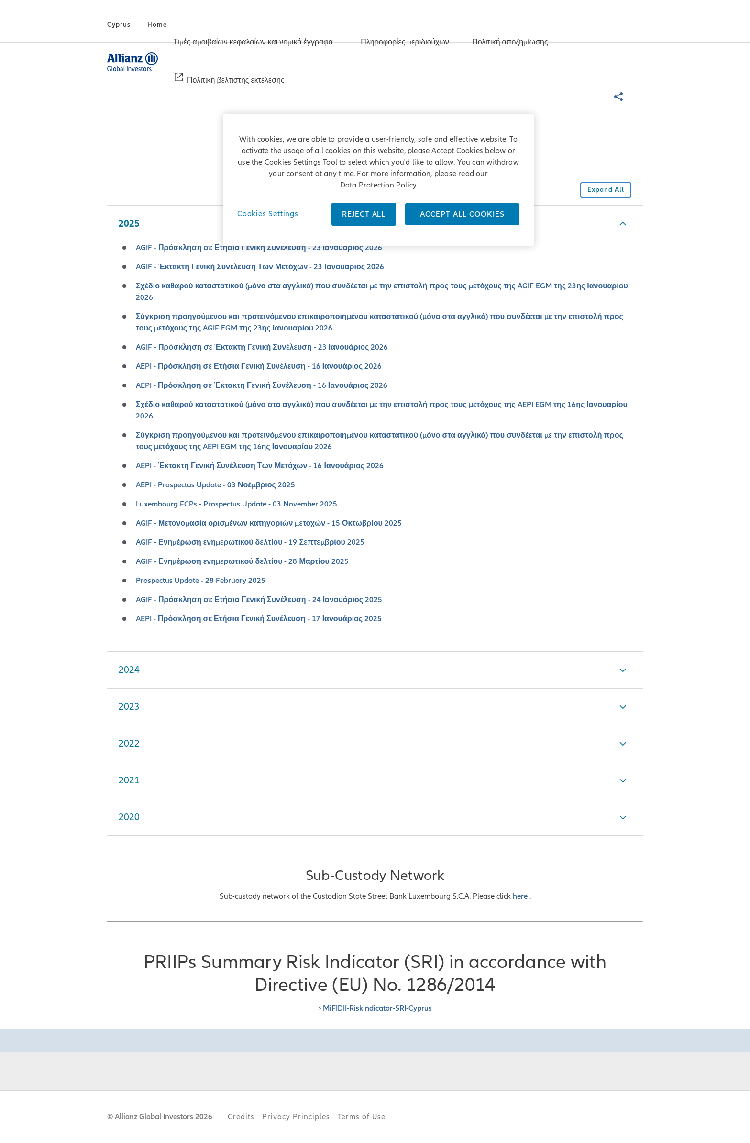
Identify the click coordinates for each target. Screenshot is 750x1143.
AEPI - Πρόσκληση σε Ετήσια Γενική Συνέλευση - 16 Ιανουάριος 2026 (259, 366)
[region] (378, 180)
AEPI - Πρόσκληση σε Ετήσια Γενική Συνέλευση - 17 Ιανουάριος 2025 (259, 619)
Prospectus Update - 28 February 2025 (200, 580)
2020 (129, 817)
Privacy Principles (296, 1116)
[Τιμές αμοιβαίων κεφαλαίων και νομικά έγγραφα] (253, 43)
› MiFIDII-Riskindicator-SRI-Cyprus (375, 1008)
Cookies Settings (267, 214)
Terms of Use (362, 1116)
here (521, 896)
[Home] (157, 25)
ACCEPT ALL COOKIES (462, 214)
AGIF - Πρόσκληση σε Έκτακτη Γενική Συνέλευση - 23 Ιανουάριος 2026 (262, 347)
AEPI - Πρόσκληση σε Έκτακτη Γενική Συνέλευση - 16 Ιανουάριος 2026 (261, 385)
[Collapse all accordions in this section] (605, 190)
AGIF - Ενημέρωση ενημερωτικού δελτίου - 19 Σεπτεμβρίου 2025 (250, 542)
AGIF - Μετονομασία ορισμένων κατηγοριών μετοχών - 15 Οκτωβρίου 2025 (269, 523)
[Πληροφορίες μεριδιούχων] (405, 43)
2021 (129, 780)
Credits (241, 1116)
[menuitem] (259, 42)
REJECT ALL (364, 214)
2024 (129, 670)
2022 (129, 743)
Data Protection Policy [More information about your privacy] (378, 185)
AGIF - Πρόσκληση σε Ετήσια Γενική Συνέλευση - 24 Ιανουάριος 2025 (259, 599)
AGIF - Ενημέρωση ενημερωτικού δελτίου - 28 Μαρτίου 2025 (242, 561)
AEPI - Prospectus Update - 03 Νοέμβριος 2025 (215, 485)
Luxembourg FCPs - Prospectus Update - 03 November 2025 (236, 504)
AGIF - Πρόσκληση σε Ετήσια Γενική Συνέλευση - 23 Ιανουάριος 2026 (259, 248)
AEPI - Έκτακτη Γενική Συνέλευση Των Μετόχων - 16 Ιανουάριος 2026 (260, 466)
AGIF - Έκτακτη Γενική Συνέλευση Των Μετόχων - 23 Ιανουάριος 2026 (260, 267)
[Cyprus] (119, 25)
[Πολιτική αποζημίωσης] (510, 43)
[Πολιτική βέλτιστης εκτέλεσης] (236, 81)
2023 (129, 707)
